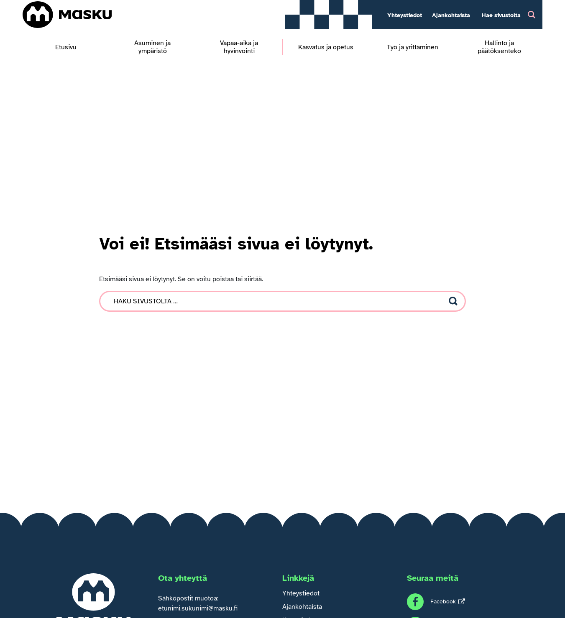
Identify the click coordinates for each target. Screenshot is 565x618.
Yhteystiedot (404, 15)
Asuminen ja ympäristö (152, 47)
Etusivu (66, 47)
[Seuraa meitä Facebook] (436, 601)
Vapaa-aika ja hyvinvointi (239, 47)
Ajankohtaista (451, 15)
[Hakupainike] (531, 14)
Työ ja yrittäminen (412, 47)
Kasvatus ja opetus (325, 47)
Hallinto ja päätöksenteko (499, 47)
